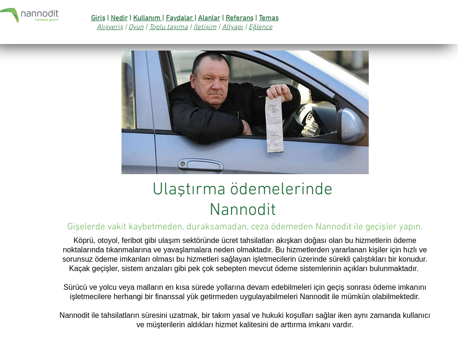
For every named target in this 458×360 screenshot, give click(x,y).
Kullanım (147, 18)
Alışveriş (110, 27)
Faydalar (180, 18)
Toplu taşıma (168, 27)
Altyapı (232, 27)
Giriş (98, 18)
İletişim (204, 27)
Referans (239, 18)
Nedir (119, 18)
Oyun (136, 27)
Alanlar (209, 18)
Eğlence (260, 27)
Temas (269, 18)
